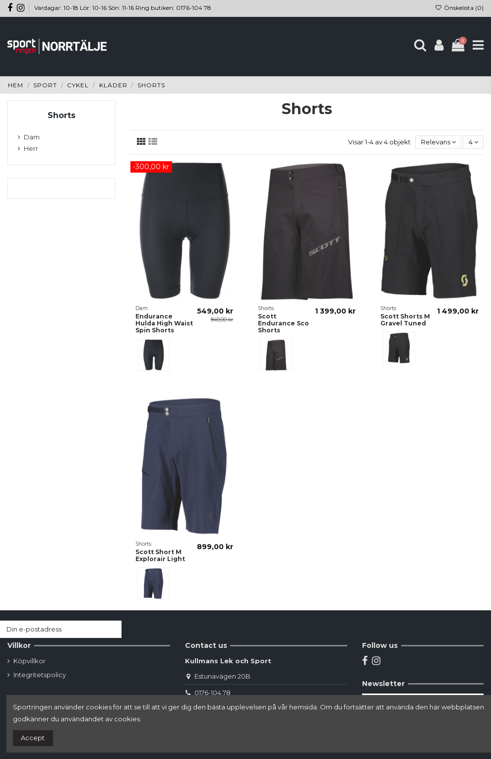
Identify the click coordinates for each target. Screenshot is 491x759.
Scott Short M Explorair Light (160, 555)
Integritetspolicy (39, 675)
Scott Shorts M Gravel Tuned (405, 320)
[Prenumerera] (112, 629)
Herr (31, 148)
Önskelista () (459, 7)
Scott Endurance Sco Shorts (283, 323)
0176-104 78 (212, 692)
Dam (32, 137)
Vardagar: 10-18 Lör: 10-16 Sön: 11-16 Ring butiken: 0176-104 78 (122, 7)
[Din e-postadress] (51, 629)
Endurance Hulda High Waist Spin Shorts (164, 323)
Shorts (61, 115)
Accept (33, 738)
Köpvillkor (29, 661)
